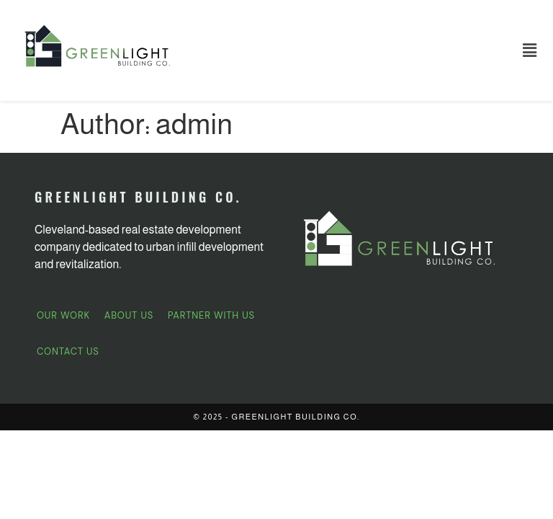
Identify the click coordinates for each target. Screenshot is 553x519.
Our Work (63, 315)
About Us (128, 315)
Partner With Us (211, 315)
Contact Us (68, 351)
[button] (530, 50)
